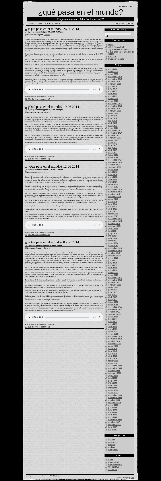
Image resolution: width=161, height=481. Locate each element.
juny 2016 (112, 175)
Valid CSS (112, 470)
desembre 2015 (115, 189)
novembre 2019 (115, 79)
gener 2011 (113, 334)
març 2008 (112, 417)
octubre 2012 (114, 282)
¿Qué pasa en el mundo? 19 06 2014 (53, 107)
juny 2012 (112, 292)
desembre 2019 (115, 77)
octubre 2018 (114, 108)
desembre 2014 (115, 219)
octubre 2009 (114, 371)
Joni (132, 478)
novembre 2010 (115, 339)
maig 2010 (112, 353)
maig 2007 (112, 429)
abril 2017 (112, 150)
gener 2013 (113, 275)
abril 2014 (112, 238)
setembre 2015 (114, 197)
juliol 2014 (112, 231)
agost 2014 (113, 228)
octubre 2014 (114, 224)
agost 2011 (113, 317)
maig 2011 (112, 324)
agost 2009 (113, 376)
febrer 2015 (113, 214)
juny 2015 (112, 204)
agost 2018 (113, 113)
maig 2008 (112, 412)
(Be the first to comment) (39, 99)
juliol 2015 (112, 202)
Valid (114, 467)
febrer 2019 (113, 99)
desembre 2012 (115, 277)
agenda (111, 440)
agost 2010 (113, 346)
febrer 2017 (113, 155)
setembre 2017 (114, 138)
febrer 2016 (113, 184)
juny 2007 (112, 427)
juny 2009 (112, 380)
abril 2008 (112, 415)
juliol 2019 (112, 86)
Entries (113, 462)
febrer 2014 (113, 243)
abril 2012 (112, 297)
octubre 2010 (114, 341)
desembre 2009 (115, 366)
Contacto (112, 56)
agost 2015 (113, 199)
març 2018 (112, 126)
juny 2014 (112, 233)
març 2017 (112, 152)
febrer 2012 (113, 302)
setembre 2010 (114, 344)
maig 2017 (112, 148)
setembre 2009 (114, 373)
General (47, 35)
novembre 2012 (115, 280)
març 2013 (112, 270)
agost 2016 (113, 170)
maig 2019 (112, 91)
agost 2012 (113, 287)
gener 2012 (113, 304)
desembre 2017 (115, 130)
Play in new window (38, 96)
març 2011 (112, 329)
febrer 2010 (113, 361)
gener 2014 (113, 246)
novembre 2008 (115, 398)
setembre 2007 (114, 425)
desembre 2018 (115, 103)
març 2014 (112, 241)
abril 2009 (112, 385)
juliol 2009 (112, 378)
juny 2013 (112, 263)
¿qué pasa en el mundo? (80, 12)
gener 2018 (113, 128)
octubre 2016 (114, 165)
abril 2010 (112, 356)
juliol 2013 (112, 260)
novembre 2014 (115, 221)
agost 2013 (113, 258)
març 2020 (112, 69)
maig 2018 (112, 121)
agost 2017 (113, 140)
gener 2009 (113, 393)
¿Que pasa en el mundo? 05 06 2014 (53, 242)
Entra (110, 460)
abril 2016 (112, 179)
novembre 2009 (115, 368)
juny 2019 (112, 89)
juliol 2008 (112, 407)
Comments (115, 465)
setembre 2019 (114, 84)
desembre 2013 (115, 248)
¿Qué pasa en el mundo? (119, 49)
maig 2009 (112, 383)
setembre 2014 (114, 226)
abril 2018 (112, 123)
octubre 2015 (114, 194)
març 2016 (112, 182)
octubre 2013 (114, 253)
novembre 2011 (115, 309)
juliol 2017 (112, 143)
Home (110, 45)
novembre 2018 (115, 106)
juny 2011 (112, 322)
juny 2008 (112, 410)
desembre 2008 (115, 395)
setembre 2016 (114, 167)
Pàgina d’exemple (116, 59)
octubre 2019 (114, 81)
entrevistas (113, 442)
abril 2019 (112, 94)
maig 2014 (112, 236)
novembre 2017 (115, 133)
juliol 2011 (112, 319)
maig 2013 (112, 265)
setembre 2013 (114, 255)
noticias (111, 447)
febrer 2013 (113, 273)
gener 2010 (113, 363)
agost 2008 (113, 405)
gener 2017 (113, 157)
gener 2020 (113, 74)
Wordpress (56, 476)
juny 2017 (112, 145)
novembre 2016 (115, 162)
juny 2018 (112, 118)
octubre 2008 (114, 400)
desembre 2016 (115, 160)
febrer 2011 (113, 331)
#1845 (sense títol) (116, 47)
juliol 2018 (112, 116)
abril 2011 (112, 327)
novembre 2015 (115, 192)
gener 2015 (113, 216)
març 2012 (112, 300)
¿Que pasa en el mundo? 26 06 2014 (53, 29)
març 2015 (112, 211)
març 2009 (112, 388)
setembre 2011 (114, 314)
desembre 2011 (115, 307)
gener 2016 (113, 187)
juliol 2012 (112, 290)
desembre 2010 (115, 336)
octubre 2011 (114, 312)
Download (50, 96)
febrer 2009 (113, 390)
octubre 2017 (114, 135)
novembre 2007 (115, 420)
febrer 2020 (113, 72)
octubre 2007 (114, 422)
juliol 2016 (112, 172)
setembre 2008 (114, 402)
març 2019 (112, 96)
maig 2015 (112, 206)
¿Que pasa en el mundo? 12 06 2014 (53, 166)
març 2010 (112, 358)
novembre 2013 (115, 251)
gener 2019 (113, 101)
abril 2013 (112, 268)
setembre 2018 (114, 111)
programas (113, 450)
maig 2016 (112, 177)
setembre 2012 (114, 285)
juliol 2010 (112, 349)
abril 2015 (112, 209)
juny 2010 (112, 351)
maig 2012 (112, 295)
